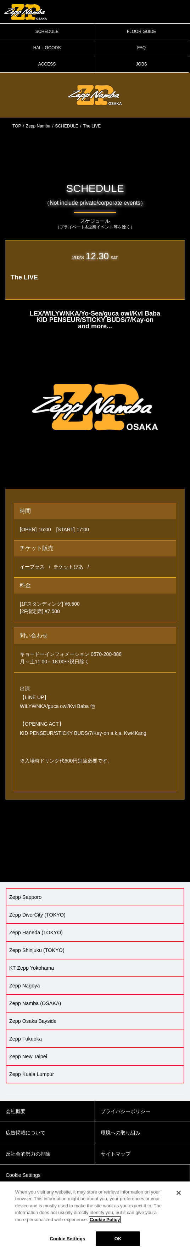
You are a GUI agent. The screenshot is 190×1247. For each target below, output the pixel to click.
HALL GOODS (47, 47)
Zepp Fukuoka (25, 1039)
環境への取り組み (120, 1132)
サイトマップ (115, 1154)
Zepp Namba (38, 126)
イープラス (32, 566)
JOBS (141, 64)
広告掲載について (25, 1132)
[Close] (178, 1197)
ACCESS (47, 64)
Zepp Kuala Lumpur (31, 1074)
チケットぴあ (68, 566)
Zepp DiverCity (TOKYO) (37, 915)
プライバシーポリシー (125, 1111)
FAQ (141, 47)
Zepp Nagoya (24, 985)
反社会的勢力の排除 (28, 1154)
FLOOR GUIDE (141, 31)
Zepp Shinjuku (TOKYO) (37, 950)
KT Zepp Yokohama (31, 968)
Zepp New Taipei (28, 1056)
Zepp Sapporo (25, 897)
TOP (16, 126)
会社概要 (16, 1111)
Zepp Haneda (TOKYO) (36, 932)
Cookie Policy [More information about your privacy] (105, 1223)
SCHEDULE (46, 31)
